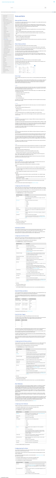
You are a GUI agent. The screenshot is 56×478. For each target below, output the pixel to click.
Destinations (5, 28)
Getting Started (5, 15)
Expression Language (35, 182)
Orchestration (7, 36)
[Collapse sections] (52, 12)
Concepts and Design (8, 22)
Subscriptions (5, 62)
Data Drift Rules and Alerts (7, 44)
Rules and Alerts (6, 39)
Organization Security (6, 70)
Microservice (7, 35)
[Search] (45, 7)
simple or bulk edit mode (41, 413)
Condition (17, 212)
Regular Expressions (6, 52)
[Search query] (28, 7)
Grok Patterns (5, 53)
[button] (2, 15)
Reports (4, 61)
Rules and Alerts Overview (7, 40)
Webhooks (34, 400)
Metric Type (17, 200)
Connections (5, 56)
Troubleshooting (6, 48)
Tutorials (4, 18)
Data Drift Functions (30, 311)
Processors (5, 27)
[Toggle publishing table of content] (1, 14)
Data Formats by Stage (7, 49)
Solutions (5, 32)
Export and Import (5, 69)
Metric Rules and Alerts (7, 41)
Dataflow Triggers (6, 31)
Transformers (5, 65)
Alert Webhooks (6, 45)
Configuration (7, 23)
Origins (5, 26)
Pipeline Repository (5, 19)
